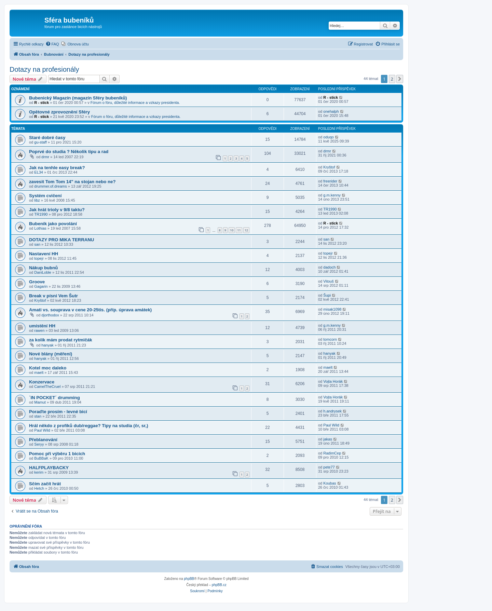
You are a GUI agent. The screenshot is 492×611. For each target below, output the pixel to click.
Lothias (40, 228)
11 (239, 230)
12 (246, 230)
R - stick (41, 102)
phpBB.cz (219, 585)
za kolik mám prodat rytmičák (60, 339)
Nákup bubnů (43, 267)
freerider (330, 181)
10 (231, 230)
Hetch (39, 488)
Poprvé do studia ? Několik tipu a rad (68, 151)
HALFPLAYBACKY (49, 467)
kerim (38, 472)
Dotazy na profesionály (44, 69)
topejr (39, 258)
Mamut (40, 402)
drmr (45, 157)
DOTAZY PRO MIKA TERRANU (61, 239)
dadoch (329, 267)
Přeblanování (43, 439)
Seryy (39, 444)
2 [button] (392, 79)
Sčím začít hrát (45, 483)
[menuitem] (52, 44)
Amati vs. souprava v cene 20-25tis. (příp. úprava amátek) (90, 309)
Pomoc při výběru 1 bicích (57, 453)
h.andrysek (332, 411)
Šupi (327, 295)
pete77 (329, 467)
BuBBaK (41, 458)
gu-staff (40, 142)
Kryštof (329, 167)
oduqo (328, 137)
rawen (39, 330)
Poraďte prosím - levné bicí (58, 411)
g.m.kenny (332, 195)
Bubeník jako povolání (53, 223)
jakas (327, 439)
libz (37, 200)
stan (37, 416)
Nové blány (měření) (50, 353)
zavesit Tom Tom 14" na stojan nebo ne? (72, 181)
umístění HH (42, 325)
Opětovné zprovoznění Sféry (59, 111)
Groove (37, 281)
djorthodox (50, 315)
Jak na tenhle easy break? (57, 167)
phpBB (189, 579)
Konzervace (41, 381)
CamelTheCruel (47, 386)
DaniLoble (42, 272)
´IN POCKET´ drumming (54, 397)
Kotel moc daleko (47, 367)
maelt (38, 372)
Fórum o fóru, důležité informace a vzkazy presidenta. (135, 102)
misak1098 (332, 309)
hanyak (47, 345)
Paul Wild (42, 430)
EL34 (38, 172)
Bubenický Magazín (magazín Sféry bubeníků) (78, 97)
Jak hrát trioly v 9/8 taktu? (57, 209)
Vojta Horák (333, 381)
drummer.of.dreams (50, 186)
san (37, 244)
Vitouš (328, 281)
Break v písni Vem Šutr (53, 295)
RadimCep (332, 453)
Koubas (329, 483)
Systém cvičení (45, 195)
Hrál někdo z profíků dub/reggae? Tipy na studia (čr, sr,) (88, 425)
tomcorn (330, 339)
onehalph (331, 111)
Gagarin (40, 286)
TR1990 (40, 214)
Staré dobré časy (47, 137)
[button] (399, 79)
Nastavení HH (43, 253)
